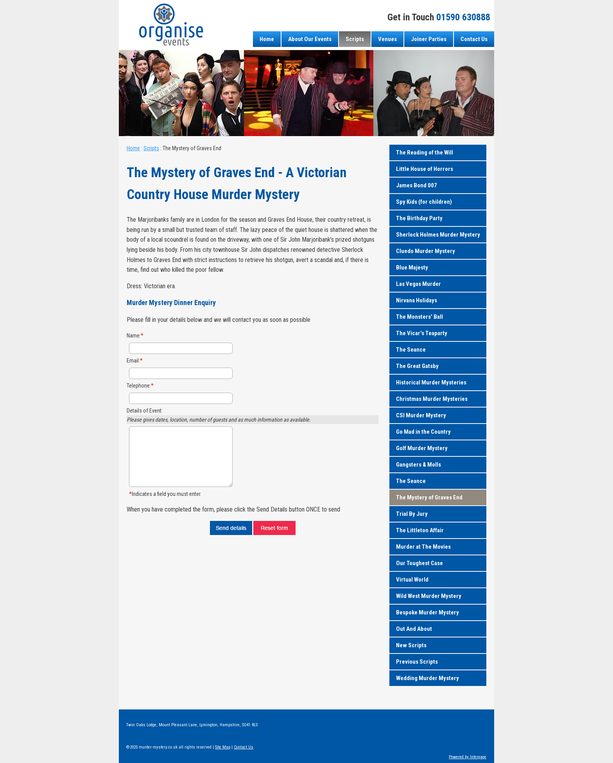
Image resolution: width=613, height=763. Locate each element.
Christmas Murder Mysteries (432, 398)
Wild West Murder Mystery (428, 596)
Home (267, 39)
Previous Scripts (417, 661)
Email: (135, 360)
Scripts (355, 39)
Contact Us (474, 39)
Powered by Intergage (467, 756)
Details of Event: (145, 411)
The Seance (411, 349)
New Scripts (411, 645)
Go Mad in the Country (423, 431)
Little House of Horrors (424, 168)
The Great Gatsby (417, 366)
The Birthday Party (419, 218)
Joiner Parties (428, 39)
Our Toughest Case (419, 563)
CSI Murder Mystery (421, 415)
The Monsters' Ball (419, 316)
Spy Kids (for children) (424, 201)
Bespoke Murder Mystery (427, 612)
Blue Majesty (412, 267)
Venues (387, 39)
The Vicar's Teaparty (421, 333)
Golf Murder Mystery (422, 448)
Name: (135, 335)
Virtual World (412, 579)
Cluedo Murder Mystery (425, 251)
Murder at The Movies (423, 546)
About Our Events (310, 39)
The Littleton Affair (420, 530)
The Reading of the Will (424, 152)
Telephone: (140, 385)
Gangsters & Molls (418, 464)
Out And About (414, 628)
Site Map (222, 747)
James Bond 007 (416, 185)
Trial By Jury (412, 513)
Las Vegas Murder (418, 283)
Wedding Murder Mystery (427, 678)
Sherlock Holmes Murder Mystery (438, 234)
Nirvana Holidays (416, 300)
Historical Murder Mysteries (431, 382)
